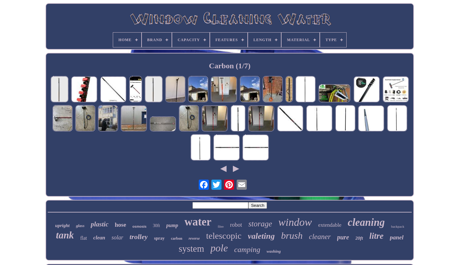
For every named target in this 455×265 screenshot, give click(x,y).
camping (247, 249)
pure (343, 237)
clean (99, 238)
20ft (359, 238)
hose (120, 224)
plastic (99, 224)
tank (65, 235)
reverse (194, 238)
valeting (261, 236)
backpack (397, 226)
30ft (156, 225)
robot (236, 225)
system (191, 248)
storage (260, 223)
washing (274, 251)
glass (80, 225)
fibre (221, 226)
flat (83, 238)
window (295, 222)
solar (117, 237)
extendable (330, 225)
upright (62, 225)
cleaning (366, 222)
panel (396, 237)
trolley (139, 237)
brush (291, 235)
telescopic (223, 236)
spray (159, 238)
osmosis (139, 226)
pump (172, 225)
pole (219, 248)
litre (376, 236)
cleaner (320, 237)
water (198, 222)
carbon (176, 238)
